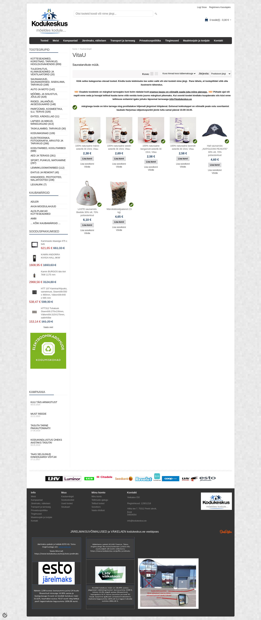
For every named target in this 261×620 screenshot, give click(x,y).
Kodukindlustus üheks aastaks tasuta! (48, 442)
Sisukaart (65, 507)
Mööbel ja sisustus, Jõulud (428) (44, 95)
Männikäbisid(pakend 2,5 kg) (119, 210)
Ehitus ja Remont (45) (45, 172)
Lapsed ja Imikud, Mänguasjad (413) (42, 122)
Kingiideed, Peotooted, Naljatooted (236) (46, 178)
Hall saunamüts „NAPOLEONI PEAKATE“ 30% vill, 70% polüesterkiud (215, 150)
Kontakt (218, 40)
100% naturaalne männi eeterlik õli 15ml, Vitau (87, 147)
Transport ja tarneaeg (122, 40)
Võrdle (87, 167)
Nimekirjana (151, 73)
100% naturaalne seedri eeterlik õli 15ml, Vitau (119, 147)
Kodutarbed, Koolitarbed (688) (48, 149)
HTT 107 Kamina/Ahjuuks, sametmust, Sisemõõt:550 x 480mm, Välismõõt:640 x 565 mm (54, 293)
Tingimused (172, 40)
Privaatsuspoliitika (150, 40)
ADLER (35, 201)
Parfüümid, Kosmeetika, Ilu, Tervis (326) (47, 110)
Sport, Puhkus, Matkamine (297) (48, 161)
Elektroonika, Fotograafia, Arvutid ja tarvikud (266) (47, 140)
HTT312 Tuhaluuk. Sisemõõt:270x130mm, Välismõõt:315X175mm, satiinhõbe (53, 313)
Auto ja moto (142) (43, 89)
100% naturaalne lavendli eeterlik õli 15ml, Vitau (183, 147)
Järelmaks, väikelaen (94, 40)
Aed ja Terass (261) (43, 155)
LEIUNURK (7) (39, 184)
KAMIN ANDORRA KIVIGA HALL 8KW (50, 256)
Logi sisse (202, 7)
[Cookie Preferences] (5, 615)
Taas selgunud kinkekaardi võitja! (48, 456)
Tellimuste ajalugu (100, 500)
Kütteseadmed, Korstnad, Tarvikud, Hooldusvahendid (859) (46, 61)
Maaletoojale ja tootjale (196, 40)
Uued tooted (67, 503)
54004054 (131, 515)
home (75, 49)
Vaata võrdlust (98, 510)
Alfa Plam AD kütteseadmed (41, 212)
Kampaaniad (70, 40)
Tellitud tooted (98, 503)
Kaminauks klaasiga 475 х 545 (54, 242)
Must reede (48, 414)
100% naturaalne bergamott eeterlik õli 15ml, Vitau (151, 148)
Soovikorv (96, 507)
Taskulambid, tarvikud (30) (48, 128)
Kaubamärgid (85, 49)
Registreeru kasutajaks (220, 7)
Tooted (44, 40)
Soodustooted (67, 500)
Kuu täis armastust (48, 403)
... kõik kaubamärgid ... (45, 223)
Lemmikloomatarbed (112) (48, 167)
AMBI (34, 218)
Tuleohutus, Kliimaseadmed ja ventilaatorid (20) (43, 71)
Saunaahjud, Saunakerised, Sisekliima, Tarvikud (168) (48, 82)
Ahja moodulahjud (43, 206)
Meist (56, 40)
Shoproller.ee (226, 531)
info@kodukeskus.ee (137, 521)
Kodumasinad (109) (43, 133)
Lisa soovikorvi (87, 164)
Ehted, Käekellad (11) (45, 116)
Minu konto (97, 496)
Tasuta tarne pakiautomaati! (48, 428)
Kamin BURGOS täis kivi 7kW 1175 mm (53, 273)
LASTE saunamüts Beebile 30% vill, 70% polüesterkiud (87, 212)
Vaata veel (48, 327)
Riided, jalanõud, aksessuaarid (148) (43, 103)
